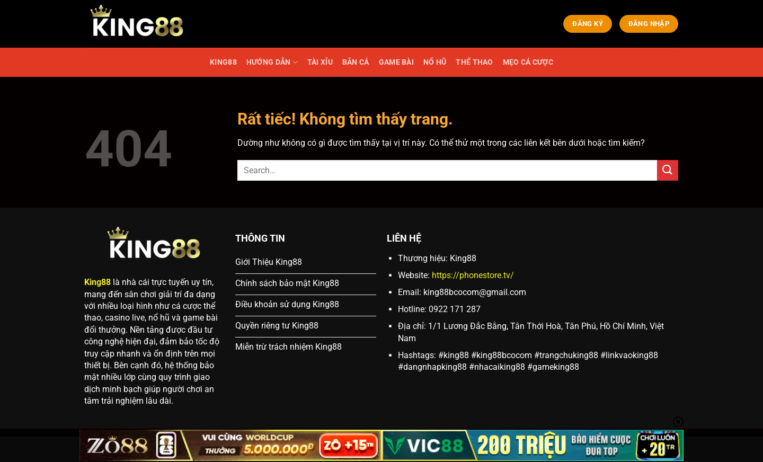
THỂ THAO (474, 62)
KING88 (223, 62)
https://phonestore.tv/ (473, 275)
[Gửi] (667, 170)
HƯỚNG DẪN (272, 62)
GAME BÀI (396, 62)
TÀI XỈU (320, 62)
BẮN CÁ (355, 62)
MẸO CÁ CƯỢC (528, 62)
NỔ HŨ (434, 62)
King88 (97, 282)
